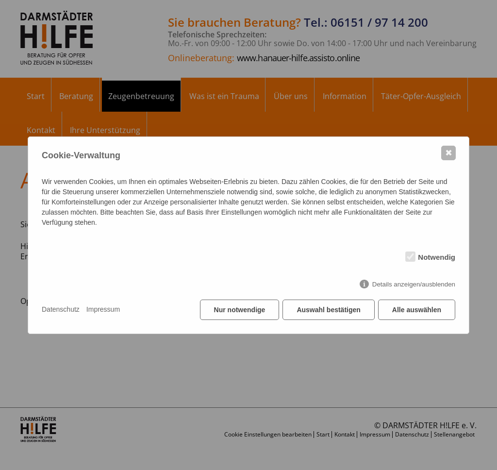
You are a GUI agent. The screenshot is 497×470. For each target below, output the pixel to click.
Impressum (103, 309)
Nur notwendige (239, 310)
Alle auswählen (416, 310)
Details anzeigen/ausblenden (413, 284)
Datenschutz (61, 309)
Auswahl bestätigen (328, 310)
